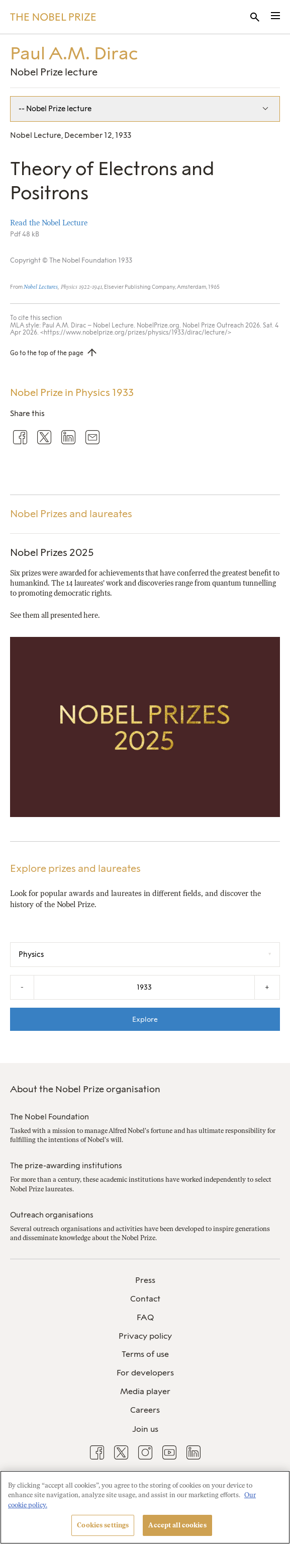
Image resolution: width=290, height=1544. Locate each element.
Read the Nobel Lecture (48, 222)
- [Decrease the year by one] (22, 987)
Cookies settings (103, 1525)
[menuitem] (145, 1280)
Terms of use (145, 1354)
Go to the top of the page (46, 353)
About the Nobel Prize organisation (85, 1089)
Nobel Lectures (41, 287)
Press (145, 1280)
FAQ (145, 1317)
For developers (145, 1372)
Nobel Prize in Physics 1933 (72, 392)
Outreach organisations (51, 1215)
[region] (145, 1507)
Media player (145, 1391)
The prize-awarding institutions (66, 1165)
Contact (145, 1299)
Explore (145, 1019)
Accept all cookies (177, 1525)
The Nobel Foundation (49, 1116)
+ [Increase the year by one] (267, 987)
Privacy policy (145, 1336)
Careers (145, 1410)
